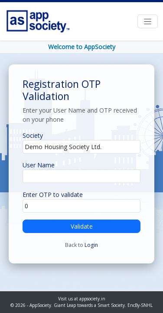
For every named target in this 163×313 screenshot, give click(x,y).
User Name (39, 165)
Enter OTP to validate (53, 194)
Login (91, 245)
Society (33, 135)
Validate (82, 226)
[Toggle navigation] (147, 21)
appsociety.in (92, 299)
